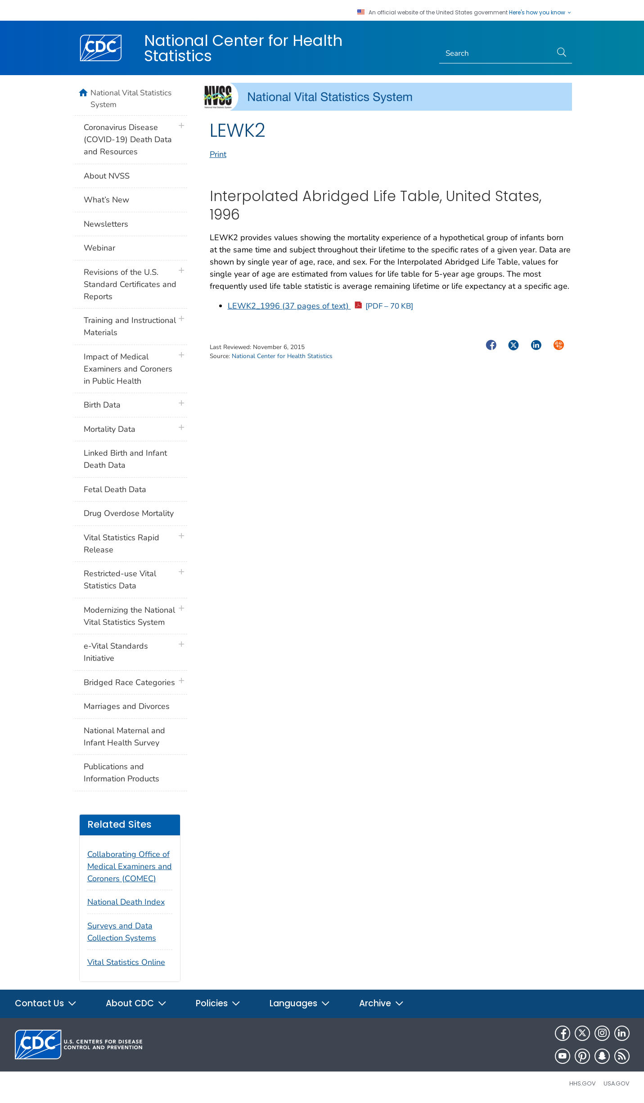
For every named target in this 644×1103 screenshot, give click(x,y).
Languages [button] (300, 1003)
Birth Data (102, 404)
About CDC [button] (136, 1003)
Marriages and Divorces (127, 706)
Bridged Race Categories (129, 682)
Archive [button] (381, 1003)
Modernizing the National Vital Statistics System (129, 616)
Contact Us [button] (46, 1003)
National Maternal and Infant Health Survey (124, 736)
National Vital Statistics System (130, 98)
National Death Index (126, 902)
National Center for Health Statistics (243, 48)
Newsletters (106, 224)
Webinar (99, 247)
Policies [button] (218, 1003)
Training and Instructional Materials (130, 326)
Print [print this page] (218, 154)
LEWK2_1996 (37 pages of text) (321, 305)
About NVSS (107, 175)
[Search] (495, 53)
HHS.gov (582, 1083)
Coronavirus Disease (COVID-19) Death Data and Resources (128, 139)
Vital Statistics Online (126, 962)
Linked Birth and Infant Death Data (125, 459)
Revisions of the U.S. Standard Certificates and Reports (130, 284)
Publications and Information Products (121, 772)
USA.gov (616, 1083)
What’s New (106, 199)
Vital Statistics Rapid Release (121, 543)
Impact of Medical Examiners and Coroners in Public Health (128, 368)
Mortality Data (109, 429)
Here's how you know (540, 12)
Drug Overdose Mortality (129, 513)
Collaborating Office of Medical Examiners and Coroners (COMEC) (129, 866)
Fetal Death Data (115, 489)
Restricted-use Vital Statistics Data (120, 579)
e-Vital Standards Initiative (116, 652)
